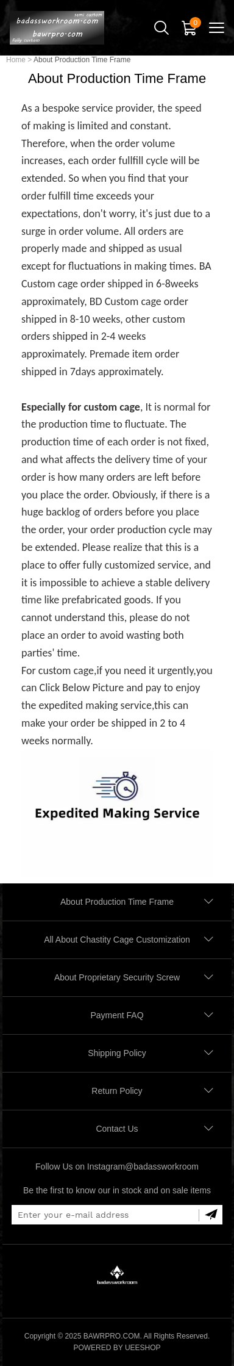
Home (16, 60)
